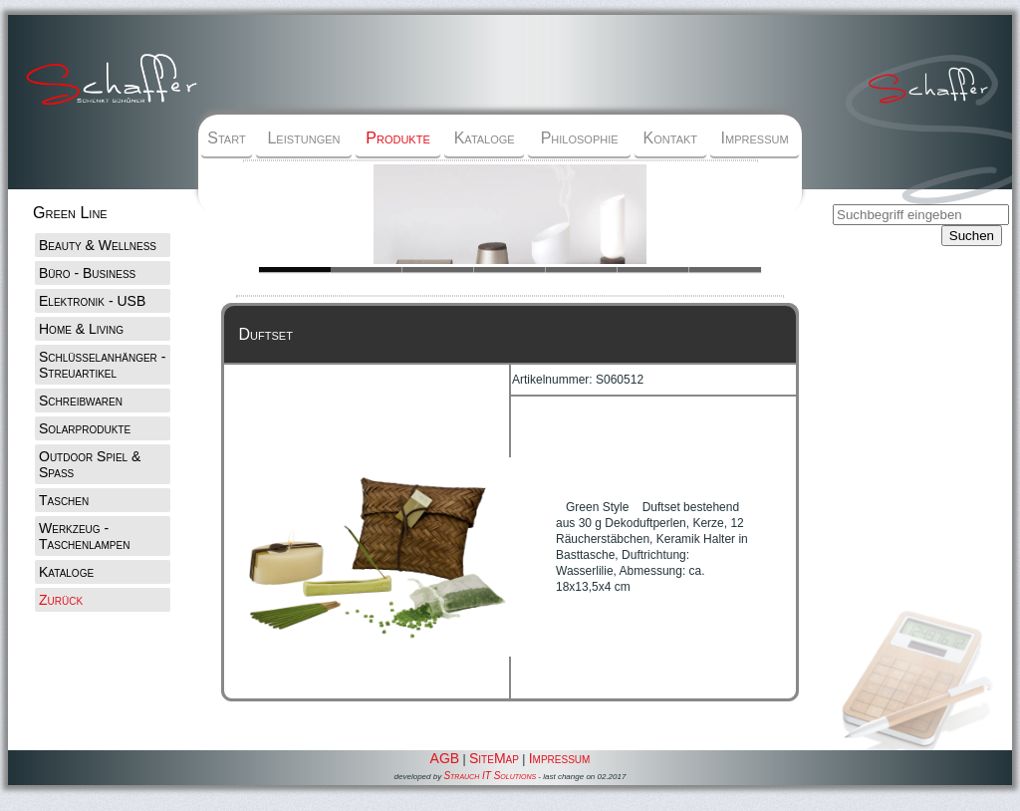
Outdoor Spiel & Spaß (89, 464)
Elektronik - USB (92, 301)
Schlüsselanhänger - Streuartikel (102, 365)
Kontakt (670, 138)
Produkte (397, 138)
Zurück (61, 600)
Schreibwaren (81, 400)
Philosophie (580, 138)
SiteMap (494, 758)
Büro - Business (87, 273)
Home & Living (81, 329)
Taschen (64, 500)
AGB (445, 758)
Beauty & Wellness (97, 245)
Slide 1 (366, 269)
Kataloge (484, 138)
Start (226, 138)
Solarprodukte (84, 428)
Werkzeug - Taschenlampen (84, 536)
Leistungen (303, 138)
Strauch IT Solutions (489, 775)
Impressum (755, 138)
